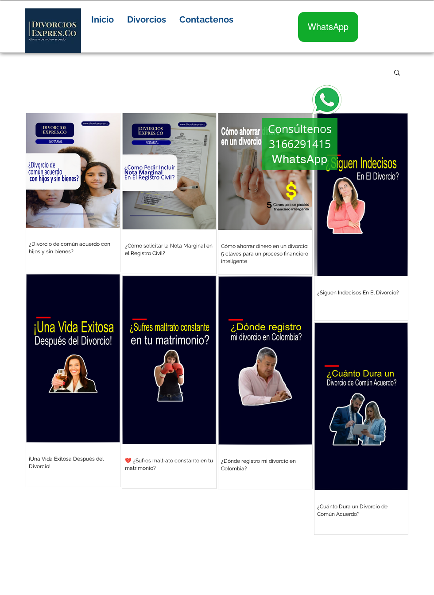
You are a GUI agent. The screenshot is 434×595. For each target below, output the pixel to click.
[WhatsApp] (328, 27)
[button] (146, 19)
